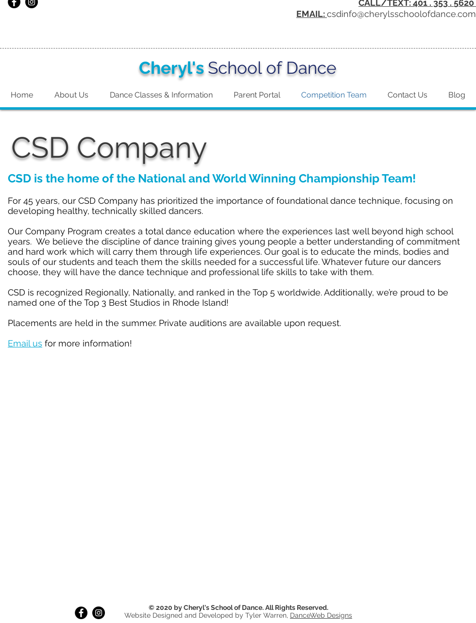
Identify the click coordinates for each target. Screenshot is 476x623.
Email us (25, 343)
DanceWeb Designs (321, 615)
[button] (238, 458)
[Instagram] (98, 613)
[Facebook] (81, 613)
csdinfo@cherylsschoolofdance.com (401, 14)
